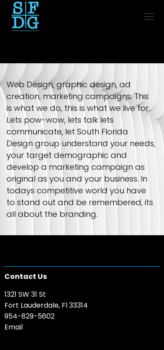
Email (13, 327)
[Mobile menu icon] (149, 16)
